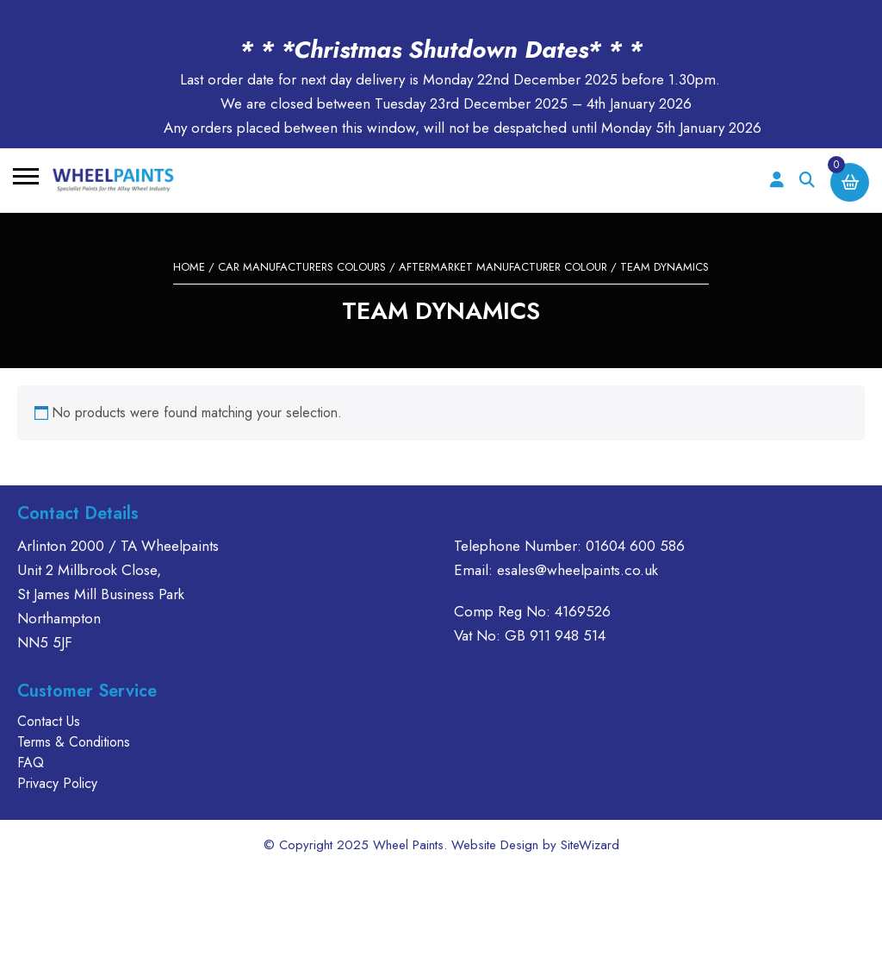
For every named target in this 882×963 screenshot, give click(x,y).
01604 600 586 (635, 545)
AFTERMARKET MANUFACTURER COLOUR (503, 267)
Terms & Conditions (73, 742)
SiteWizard (590, 844)
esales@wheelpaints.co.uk (577, 570)
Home (189, 267)
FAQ (30, 762)
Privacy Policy (57, 783)
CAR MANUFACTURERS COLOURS (302, 267)
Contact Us (48, 721)
